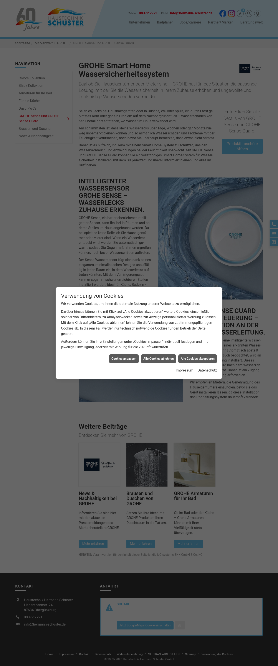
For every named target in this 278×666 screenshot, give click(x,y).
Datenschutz (207, 360)
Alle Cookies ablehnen (158, 348)
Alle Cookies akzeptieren (198, 348)
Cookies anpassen (123, 348)
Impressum (184, 360)
